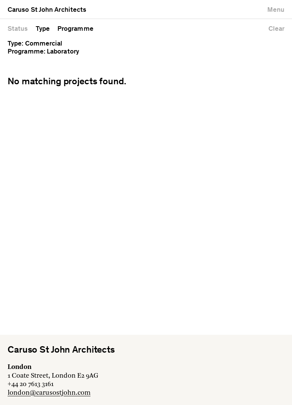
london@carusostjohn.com (49, 392)
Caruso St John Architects (47, 10)
